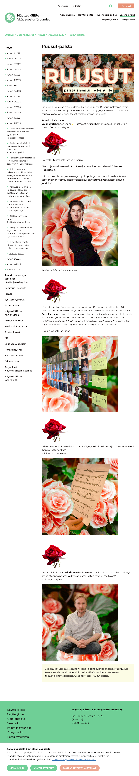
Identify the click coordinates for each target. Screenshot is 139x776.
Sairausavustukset (15, 344)
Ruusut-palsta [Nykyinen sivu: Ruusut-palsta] (16, 253)
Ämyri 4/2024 (14, 112)
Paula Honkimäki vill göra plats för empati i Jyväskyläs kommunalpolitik (18, 148)
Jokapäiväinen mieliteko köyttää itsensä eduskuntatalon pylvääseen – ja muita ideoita (21, 232)
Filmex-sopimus (14, 320)
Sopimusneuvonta (15, 288)
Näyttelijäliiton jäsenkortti (13, 378)
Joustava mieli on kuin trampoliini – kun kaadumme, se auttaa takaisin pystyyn (19, 206)
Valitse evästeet (44, 768)
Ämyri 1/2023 (13, 74)
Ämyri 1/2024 (13, 96)
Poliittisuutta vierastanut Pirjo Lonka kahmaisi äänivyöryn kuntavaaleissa (21, 160)
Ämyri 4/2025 (14, 264)
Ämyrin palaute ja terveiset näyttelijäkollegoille (16, 279)
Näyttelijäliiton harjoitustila (13, 313)
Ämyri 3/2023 (14, 85)
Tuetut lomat (12, 332)
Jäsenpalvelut (127, 15)
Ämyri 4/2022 (14, 69)
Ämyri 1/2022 (13, 53)
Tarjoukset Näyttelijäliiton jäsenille (18, 369)
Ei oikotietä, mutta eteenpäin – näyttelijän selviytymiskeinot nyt (18, 245)
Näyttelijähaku (110, 19)
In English (76, 6)
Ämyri (8, 47)
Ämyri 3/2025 (14, 259)
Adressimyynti (13, 349)
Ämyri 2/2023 (14, 80)
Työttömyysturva (15, 299)
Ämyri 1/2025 (13, 118)
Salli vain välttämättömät (79, 768)
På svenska (63, 6)
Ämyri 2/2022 (14, 58)
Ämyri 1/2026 (13, 269)
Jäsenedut (14, 723)
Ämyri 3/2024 (14, 107)
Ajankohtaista (67, 15)
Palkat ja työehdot (19, 727)
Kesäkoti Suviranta (16, 326)
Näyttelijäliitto (85, 15)
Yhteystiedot (128, 19)
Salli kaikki (17, 768)
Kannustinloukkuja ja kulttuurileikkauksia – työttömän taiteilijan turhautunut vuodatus (19, 191)
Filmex (8, 293)
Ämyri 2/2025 (14, 123)
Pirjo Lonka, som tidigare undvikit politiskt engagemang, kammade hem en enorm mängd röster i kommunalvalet (20, 175)
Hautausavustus (14, 355)
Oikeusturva (12, 361)
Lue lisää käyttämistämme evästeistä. (74, 759)
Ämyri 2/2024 (14, 101)
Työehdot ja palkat (107, 15)
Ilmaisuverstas (13, 305)
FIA (7, 338)
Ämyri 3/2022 (14, 64)
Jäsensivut (126, 6)
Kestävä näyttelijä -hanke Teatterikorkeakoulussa (18, 219)
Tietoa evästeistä (18, 736)
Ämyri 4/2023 (14, 91)
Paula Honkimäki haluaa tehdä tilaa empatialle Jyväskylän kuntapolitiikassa (20, 133)
